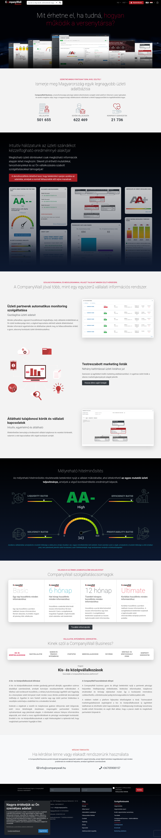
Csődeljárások (118, 824)
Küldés (139, 790)
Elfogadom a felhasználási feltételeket (123, 788)
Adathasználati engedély (89, 831)
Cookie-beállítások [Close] (14, 831)
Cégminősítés (118, 806)
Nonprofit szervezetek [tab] (145, 654)
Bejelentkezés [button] (136, 2)
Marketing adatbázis (120, 831)
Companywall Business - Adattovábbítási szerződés (126, 819)
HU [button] (118, 3)
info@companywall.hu (53, 767)
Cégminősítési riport (120, 809)
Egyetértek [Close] (43, 831)
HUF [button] (124, 3)
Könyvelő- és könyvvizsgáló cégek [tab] (127, 654)
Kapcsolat (85, 828)
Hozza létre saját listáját (95, 383)
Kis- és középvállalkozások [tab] (17, 654)
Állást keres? (85, 809)
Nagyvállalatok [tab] (35, 654)
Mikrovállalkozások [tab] (90, 654)
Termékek (117, 815)
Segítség (84, 821)
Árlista (84, 824)
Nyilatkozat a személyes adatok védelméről (19, 826)
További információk (80, 627)
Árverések (117, 828)
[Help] (157, 3)
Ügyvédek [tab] (109, 654)
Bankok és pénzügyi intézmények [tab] (54, 654)
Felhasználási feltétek (121, 791)
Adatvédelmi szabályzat (89, 812)
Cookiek (84, 818)
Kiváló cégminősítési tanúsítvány (123, 812)
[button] (150, 2)
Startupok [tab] (71, 654)
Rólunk (84, 806)
